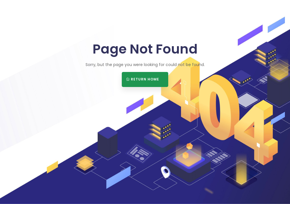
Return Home (145, 79)
